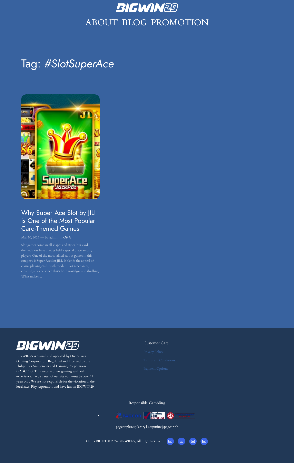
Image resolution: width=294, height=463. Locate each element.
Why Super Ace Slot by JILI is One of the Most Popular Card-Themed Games (58, 220)
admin (53, 237)
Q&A (67, 237)
